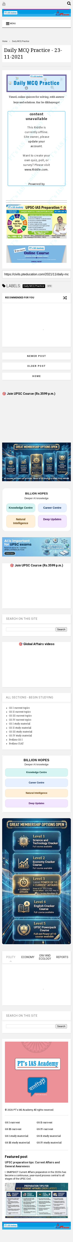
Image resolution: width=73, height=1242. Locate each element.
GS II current (44, 1122)
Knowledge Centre (21, 507)
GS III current (13, 1129)
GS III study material (20, 731)
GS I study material (19, 723)
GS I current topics (19, 708)
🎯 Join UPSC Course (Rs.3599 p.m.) (28, 394)
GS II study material (20, 727)
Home (4, 41)
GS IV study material (20, 735)
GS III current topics (20, 715)
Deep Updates (52, 519)
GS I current (12, 1122)
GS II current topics (20, 711)
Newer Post (36, 356)
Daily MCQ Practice (20, 41)
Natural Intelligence (20, 521)
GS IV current (45, 1129)
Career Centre (52, 507)
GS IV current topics (20, 719)
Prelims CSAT (16, 743)
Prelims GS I (16, 739)
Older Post (36, 366)
